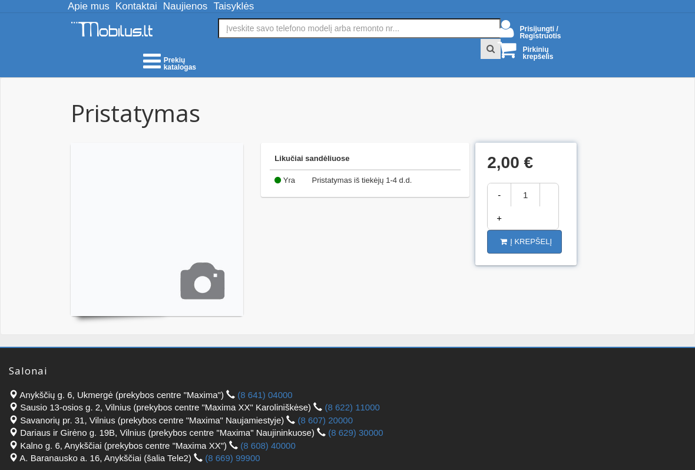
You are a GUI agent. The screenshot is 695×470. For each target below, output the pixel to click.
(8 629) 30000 (355, 433)
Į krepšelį (526, 241)
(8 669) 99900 (232, 458)
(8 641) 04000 (264, 395)
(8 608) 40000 (267, 446)
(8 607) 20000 (325, 420)
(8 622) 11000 (352, 407)
